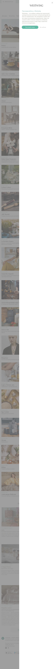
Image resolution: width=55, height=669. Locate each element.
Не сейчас (43, 27)
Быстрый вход (30, 27)
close (52, 2)
